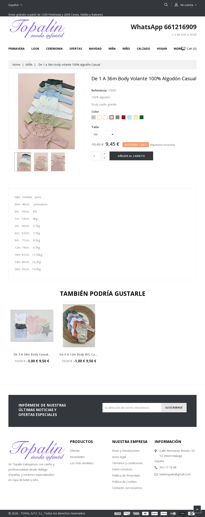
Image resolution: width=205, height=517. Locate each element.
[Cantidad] (96, 156)
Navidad (95, 48)
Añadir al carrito (131, 156)
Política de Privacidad (126, 475)
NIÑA (112, 48)
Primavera (16, 48)
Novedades (77, 457)
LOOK (35, 48)
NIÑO (126, 48)
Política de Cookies (124, 482)
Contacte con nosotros (127, 488)
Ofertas (75, 48)
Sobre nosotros (122, 469)
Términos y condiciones (127, 463)
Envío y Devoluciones (126, 451)
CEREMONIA (54, 48)
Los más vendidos (81, 463)
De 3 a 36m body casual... (32, 354)
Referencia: (99, 90)
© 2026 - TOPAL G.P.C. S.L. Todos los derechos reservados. (47, 513)
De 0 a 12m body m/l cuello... (80, 354)
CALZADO (143, 48)
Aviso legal (119, 457)
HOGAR (162, 48)
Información (168, 441)
